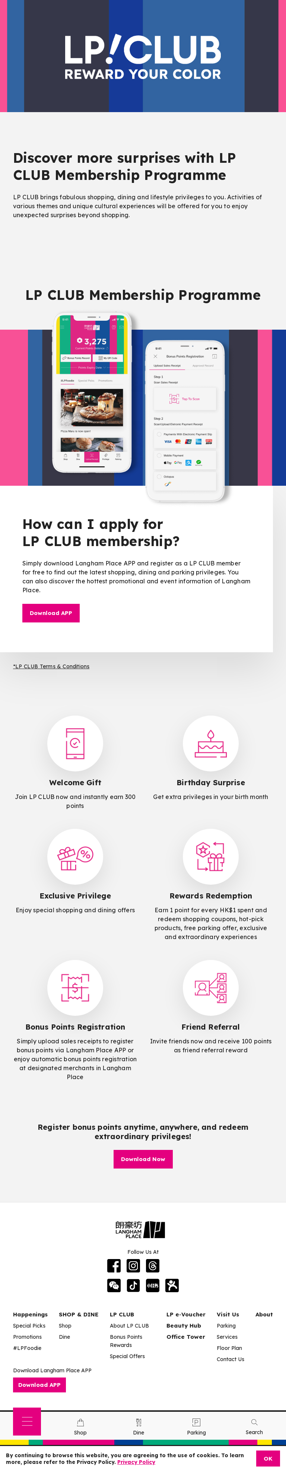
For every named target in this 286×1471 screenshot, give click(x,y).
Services (227, 1337)
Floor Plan (229, 1348)
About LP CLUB (129, 1325)
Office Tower (185, 1336)
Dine (64, 1337)
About (264, 1314)
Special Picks (29, 1325)
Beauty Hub (183, 1325)
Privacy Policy (136, 1462)
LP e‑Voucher (186, 1314)
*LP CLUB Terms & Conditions (51, 666)
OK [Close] (268, 1458)
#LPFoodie (27, 1348)
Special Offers (127, 1356)
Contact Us (230, 1359)
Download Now (143, 1159)
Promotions (27, 1337)
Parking (226, 1325)
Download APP (51, 612)
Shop (65, 1325)
